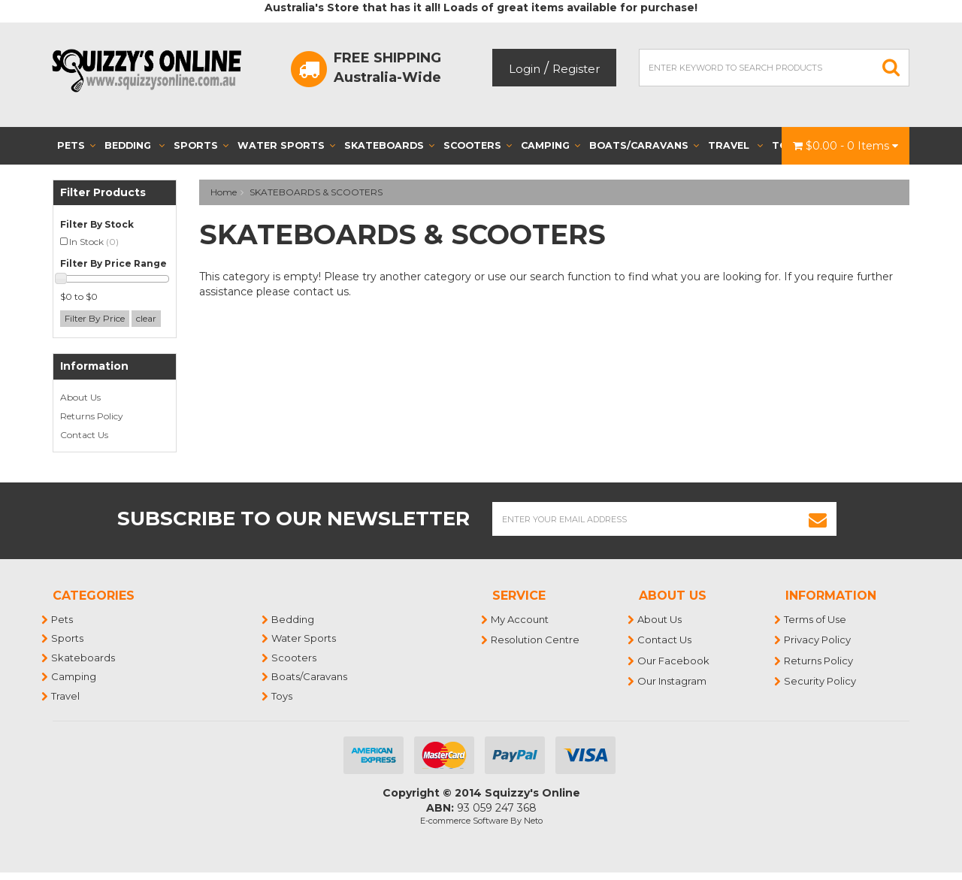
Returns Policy (91, 416)
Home (223, 192)
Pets (76, 145)
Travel (735, 145)
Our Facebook (674, 661)
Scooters (477, 145)
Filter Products (103, 192)
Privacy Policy (818, 640)
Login (524, 69)
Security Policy (820, 681)
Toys (282, 696)
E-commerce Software (464, 820)
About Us (80, 397)
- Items (845, 146)
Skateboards (389, 145)
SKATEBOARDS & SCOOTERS (316, 192)
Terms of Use (815, 619)
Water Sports (286, 145)
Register (576, 69)
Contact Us (84, 434)
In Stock (94, 241)
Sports (201, 145)
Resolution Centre (535, 640)
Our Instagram (672, 681)
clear (146, 318)
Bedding (134, 145)
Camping (550, 145)
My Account (520, 619)
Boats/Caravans (644, 145)
